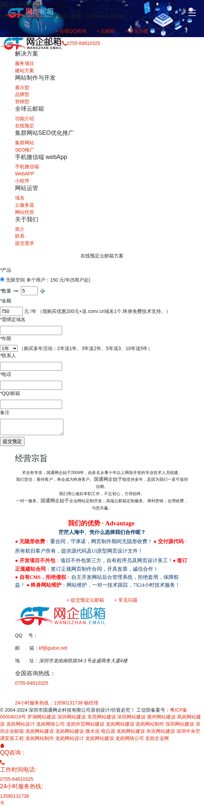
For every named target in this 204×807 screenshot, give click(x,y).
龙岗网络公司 (50, 724)
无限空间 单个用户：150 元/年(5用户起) (45, 280)
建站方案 (24, 70)
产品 (5, 270)
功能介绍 (24, 118)
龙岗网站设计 (20, 724)
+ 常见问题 (136, 31)
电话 (5, 374)
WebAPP (24, 173)
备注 (5, 412)
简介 (20, 229)
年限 (5, 338)
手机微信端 (27, 166)
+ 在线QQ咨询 (71, 31)
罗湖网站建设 (41, 716)
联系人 (8, 355)
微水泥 (92, 731)
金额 (5, 300)
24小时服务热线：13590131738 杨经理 (56, 703)
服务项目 (24, 63)
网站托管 (24, 212)
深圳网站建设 (71, 716)
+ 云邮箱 (106, 31)
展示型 (22, 87)
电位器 (108, 731)
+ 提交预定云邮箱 (85, 600)
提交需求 (24, 243)
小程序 (22, 181)
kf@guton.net (53, 648)
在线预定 (24, 125)
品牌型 (22, 94)
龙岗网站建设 (120, 724)
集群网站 (24, 142)
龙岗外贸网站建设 (85, 724)
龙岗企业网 (157, 738)
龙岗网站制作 (149, 724)
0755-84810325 (31, 683)
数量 (5, 291)
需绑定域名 (13, 319)
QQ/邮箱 (10, 393)
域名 (20, 198)
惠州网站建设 (161, 716)
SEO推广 (24, 150)
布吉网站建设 (160, 731)
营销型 (22, 101)
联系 (20, 236)
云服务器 (24, 205)
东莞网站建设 (101, 716)
